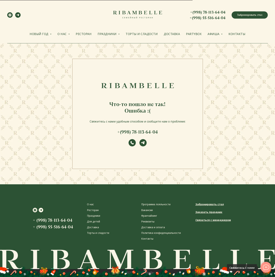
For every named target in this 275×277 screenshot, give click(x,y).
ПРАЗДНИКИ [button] (107, 34)
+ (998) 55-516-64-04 (53, 227)
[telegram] (18, 16)
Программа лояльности (155, 204)
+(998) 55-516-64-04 (207, 18)
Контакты (147, 238)
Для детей (93, 221)
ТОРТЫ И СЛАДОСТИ (142, 34)
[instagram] (10, 16)
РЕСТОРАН (83, 34)
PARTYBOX (193, 34)
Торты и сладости (98, 233)
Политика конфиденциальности (161, 233)
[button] (250, 15)
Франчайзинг (149, 215)
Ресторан (93, 210)
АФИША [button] (214, 34)
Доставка (93, 227)
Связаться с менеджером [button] (213, 220)
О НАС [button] (62, 34)
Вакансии (147, 210)
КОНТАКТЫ (237, 34)
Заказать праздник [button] (208, 212)
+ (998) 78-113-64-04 (52, 220)
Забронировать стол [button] (209, 204)
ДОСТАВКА (172, 34)
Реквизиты (147, 221)
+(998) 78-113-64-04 (207, 12)
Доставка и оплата (153, 227)
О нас (90, 204)
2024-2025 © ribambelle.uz (137, 272)
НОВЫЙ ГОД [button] (39, 34)
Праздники (93, 215)
